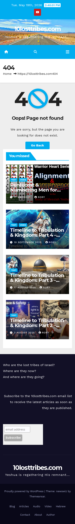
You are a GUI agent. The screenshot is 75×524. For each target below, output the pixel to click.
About (38, 514)
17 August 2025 (25, 287)
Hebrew (60, 506)
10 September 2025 (28, 242)
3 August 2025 (25, 332)
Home (7, 74)
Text (13, 180)
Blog (12, 506)
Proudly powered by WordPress (24, 491)
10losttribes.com (37, 29)
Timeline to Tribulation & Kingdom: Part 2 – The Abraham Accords (37, 325)
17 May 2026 (23, 197)
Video (23, 180)
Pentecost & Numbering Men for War (33, 190)
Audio (36, 506)
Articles (24, 506)
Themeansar (37, 496)
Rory (39, 197)
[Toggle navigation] (67, 52)
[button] (35, 52)
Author (50, 514)
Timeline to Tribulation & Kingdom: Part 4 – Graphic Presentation (37, 235)
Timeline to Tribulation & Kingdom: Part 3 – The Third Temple (37, 280)
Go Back (37, 145)
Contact (25, 514)
